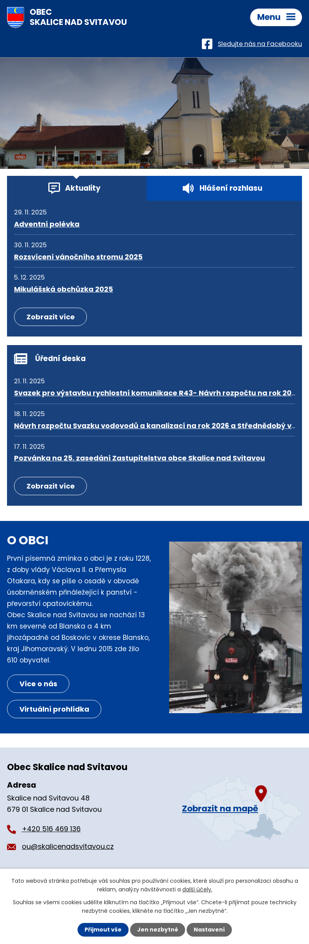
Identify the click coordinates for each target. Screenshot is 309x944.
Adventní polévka (46, 224)
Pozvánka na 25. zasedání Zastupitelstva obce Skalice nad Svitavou (139, 458)
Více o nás (38, 684)
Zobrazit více (50, 317)
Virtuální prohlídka (54, 709)
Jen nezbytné (157, 929)
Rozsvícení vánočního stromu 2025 (78, 257)
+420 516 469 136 (51, 829)
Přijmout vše (103, 929)
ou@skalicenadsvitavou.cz (68, 846)
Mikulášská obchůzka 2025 (63, 289)
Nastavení (209, 929)
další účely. (197, 889)
